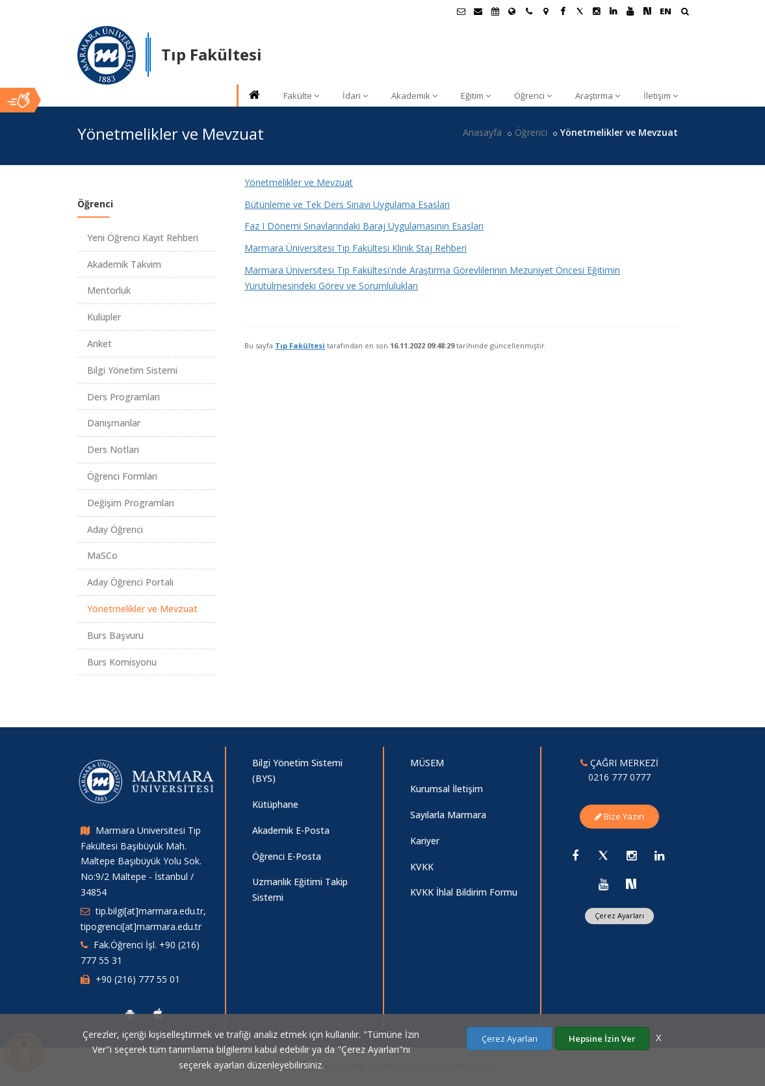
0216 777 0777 (619, 777)
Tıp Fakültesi (300, 345)
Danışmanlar (113, 423)
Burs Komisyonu (122, 662)
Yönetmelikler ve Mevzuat (298, 182)
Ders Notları (113, 449)
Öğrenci (533, 95)
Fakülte (301, 95)
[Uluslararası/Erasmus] (512, 11)
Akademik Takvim (124, 264)
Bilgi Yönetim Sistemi (132, 370)
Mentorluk (109, 290)
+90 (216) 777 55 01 (138, 979)
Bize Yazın (619, 816)
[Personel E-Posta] (478, 11)
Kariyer (424, 840)
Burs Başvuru (115, 635)
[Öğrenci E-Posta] (461, 11)
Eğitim (476, 95)
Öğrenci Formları (122, 476)
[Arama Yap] (684, 12)
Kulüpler (104, 317)
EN (665, 11)
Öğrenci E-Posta (286, 856)
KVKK (422, 866)
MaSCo (102, 555)
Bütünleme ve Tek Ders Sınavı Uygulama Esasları (347, 204)
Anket (99, 343)
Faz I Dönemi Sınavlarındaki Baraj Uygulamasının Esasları (364, 226)
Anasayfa (482, 132)
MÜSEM (427, 762)
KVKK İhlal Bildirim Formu (463, 892)
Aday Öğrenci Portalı (130, 582)
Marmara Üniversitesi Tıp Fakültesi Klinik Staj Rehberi (355, 248)
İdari (355, 95)
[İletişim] (529, 11)
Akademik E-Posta (291, 830)
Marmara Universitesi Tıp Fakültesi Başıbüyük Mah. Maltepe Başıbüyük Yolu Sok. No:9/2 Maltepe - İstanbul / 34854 (141, 861)
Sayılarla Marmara (448, 814)
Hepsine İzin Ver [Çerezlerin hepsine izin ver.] (602, 1038)
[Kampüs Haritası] (545, 11)
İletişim (660, 95)
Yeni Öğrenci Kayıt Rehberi (142, 237)
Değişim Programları (130, 503)
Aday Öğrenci (115, 529)
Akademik (414, 95)
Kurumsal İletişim (446, 788)
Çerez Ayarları (619, 915)
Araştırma (597, 95)
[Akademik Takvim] (495, 11)
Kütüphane (275, 804)
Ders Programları (123, 397)
